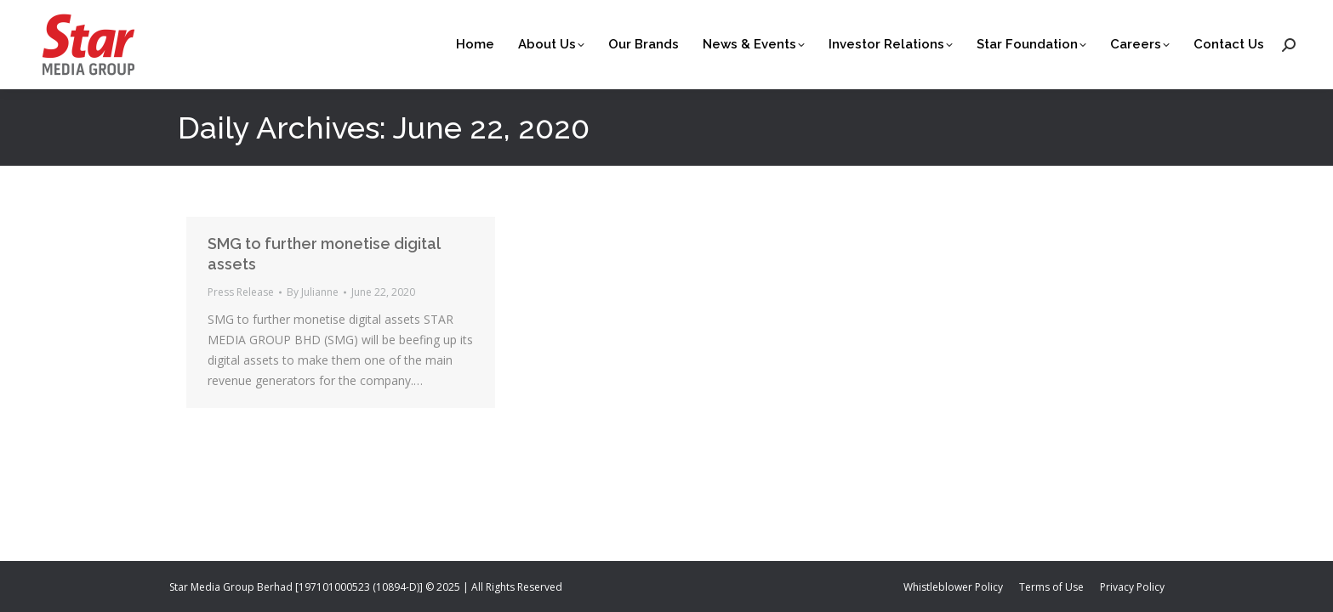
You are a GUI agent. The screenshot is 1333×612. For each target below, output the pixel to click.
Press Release (241, 292)
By (313, 292)
